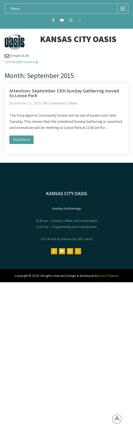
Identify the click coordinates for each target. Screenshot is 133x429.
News (73, 103)
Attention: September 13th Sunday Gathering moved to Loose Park (64, 93)
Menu (15, 8)
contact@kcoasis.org (21, 61)
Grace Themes (108, 276)
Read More (21, 139)
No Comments (54, 103)
